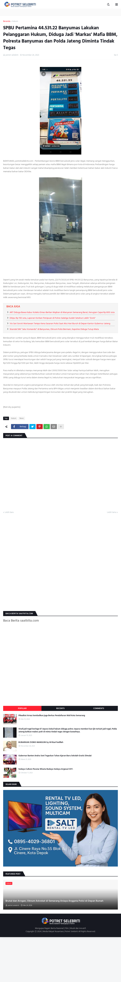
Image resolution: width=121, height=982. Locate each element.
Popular (22, 708)
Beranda (6, 21)
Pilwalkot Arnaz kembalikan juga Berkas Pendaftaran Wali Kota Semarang (51, 715)
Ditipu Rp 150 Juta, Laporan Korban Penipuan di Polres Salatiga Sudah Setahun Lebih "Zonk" (52, 318)
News (22, 418)
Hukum (15, 21)
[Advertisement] (60, 959)
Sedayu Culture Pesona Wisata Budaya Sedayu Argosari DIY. (45, 769)
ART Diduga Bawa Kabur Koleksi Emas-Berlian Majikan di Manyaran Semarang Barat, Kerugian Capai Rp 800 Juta (62, 312)
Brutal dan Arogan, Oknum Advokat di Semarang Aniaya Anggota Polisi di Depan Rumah (54, 901)
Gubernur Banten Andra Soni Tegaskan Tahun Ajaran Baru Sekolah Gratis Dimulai (55, 755)
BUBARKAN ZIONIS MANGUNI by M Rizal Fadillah (40, 742)
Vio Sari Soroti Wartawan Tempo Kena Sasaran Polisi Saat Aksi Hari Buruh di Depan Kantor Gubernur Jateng (60, 323)
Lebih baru (9, 512)
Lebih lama (111, 512)
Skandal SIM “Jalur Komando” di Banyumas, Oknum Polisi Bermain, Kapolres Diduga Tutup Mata (54, 329)
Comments (98, 708)
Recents (60, 708)
